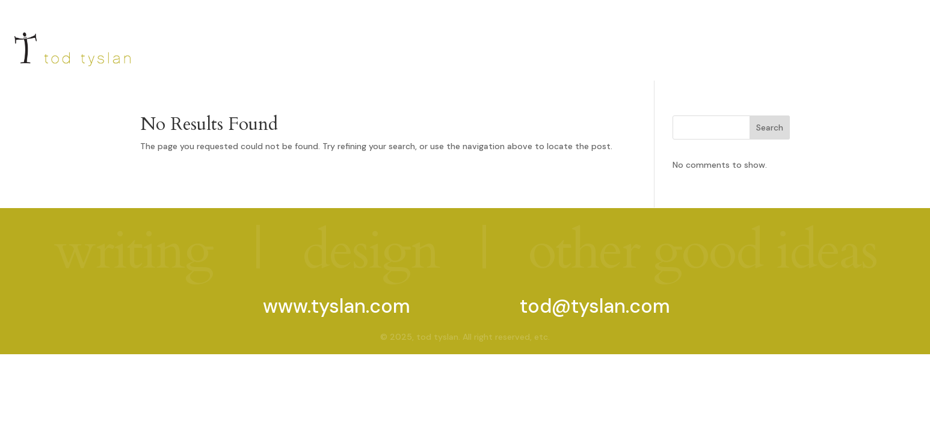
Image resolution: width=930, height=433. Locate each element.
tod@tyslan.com (595, 306)
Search (769, 127)
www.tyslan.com (336, 306)
